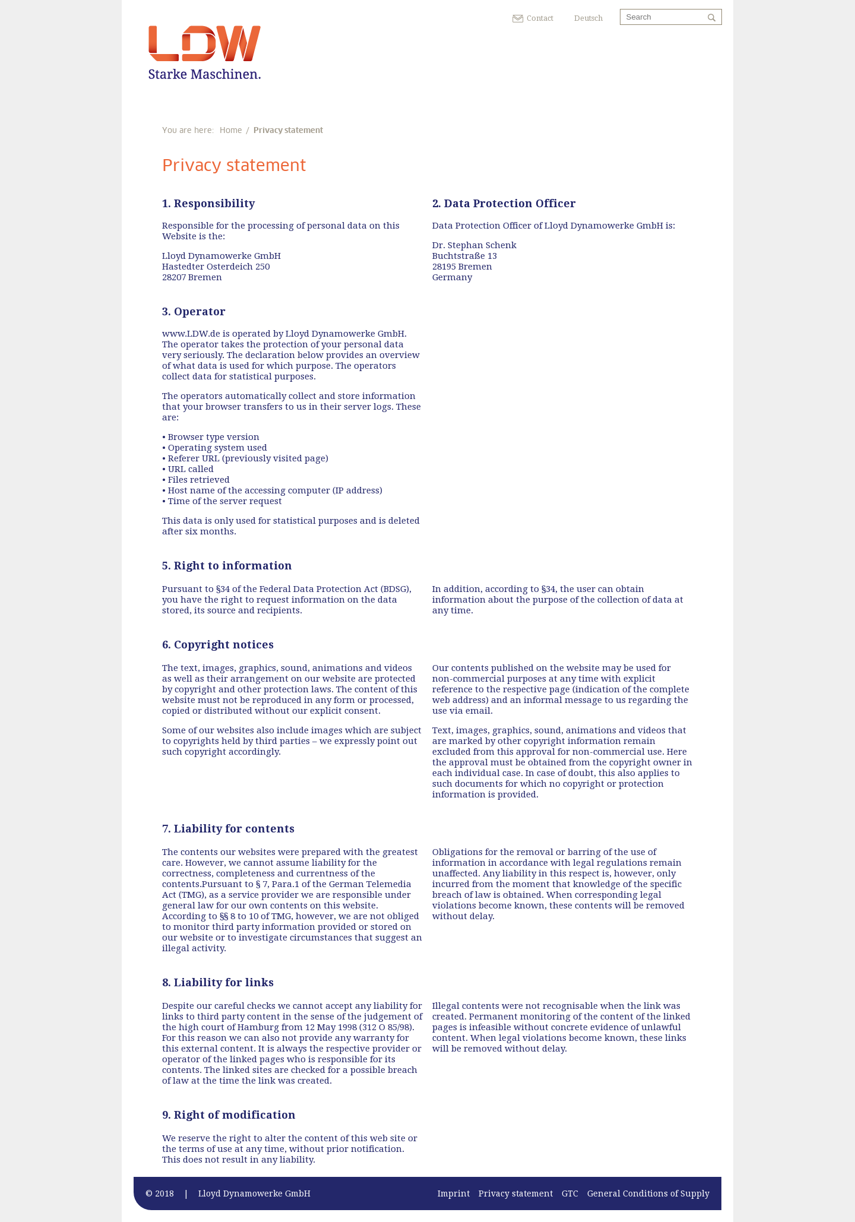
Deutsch (588, 18)
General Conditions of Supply (648, 1193)
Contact (540, 18)
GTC (570, 1193)
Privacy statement (516, 1193)
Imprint (454, 1193)
